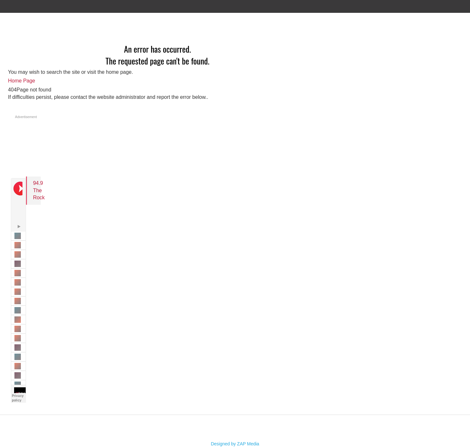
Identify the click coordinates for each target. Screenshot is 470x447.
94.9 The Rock (39, 190)
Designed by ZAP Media (235, 443)
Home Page (21, 80)
